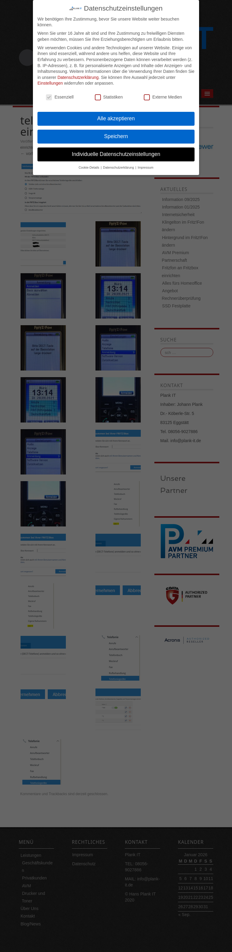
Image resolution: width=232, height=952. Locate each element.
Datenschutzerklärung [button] (119, 160)
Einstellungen (50, 76)
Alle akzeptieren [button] (116, 111)
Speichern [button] (116, 129)
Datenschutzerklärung (77, 70)
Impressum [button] (145, 160)
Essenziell (59, 90)
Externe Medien (163, 90)
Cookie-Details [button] (89, 160)
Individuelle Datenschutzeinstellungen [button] (116, 147)
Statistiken (109, 90)
